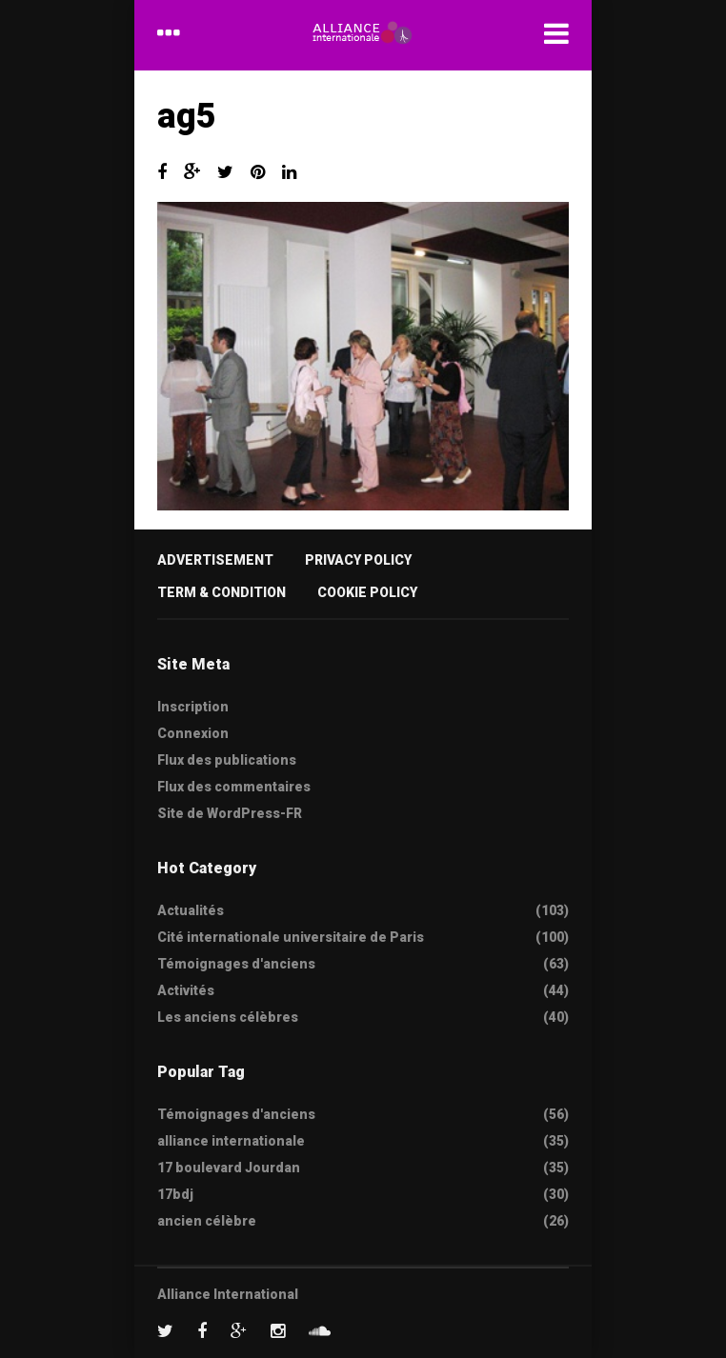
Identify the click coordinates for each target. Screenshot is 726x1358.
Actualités (190, 910)
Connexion (193, 733)
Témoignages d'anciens (236, 963)
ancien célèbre (206, 1220)
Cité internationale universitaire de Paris (290, 937)
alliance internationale (231, 1140)
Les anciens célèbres (227, 1017)
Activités (185, 990)
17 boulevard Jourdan (228, 1167)
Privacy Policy (358, 560)
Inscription (193, 706)
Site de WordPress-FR (229, 813)
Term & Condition (221, 592)
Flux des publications (226, 760)
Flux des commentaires (234, 786)
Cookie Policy (367, 592)
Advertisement (215, 560)
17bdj (175, 1194)
